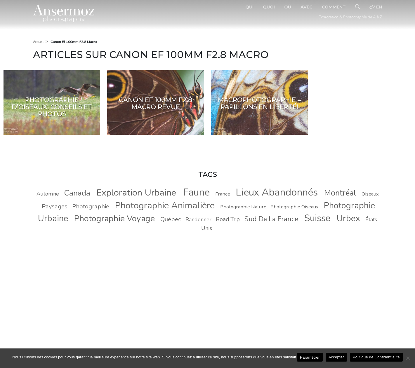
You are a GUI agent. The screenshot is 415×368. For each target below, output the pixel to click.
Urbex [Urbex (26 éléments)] (348, 218)
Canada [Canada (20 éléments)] (77, 193)
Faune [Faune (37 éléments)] (196, 192)
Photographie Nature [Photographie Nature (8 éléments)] (243, 206)
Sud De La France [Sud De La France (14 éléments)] (271, 219)
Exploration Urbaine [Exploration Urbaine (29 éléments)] (136, 192)
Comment (334, 7)
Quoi (269, 7)
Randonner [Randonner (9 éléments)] (198, 219)
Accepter (336, 357)
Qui (249, 7)
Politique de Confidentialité (376, 357)
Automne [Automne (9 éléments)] (48, 193)
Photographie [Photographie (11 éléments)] (90, 206)
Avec (306, 7)
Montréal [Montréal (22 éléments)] (340, 192)
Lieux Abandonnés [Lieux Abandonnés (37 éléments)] (277, 192)
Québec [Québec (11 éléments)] (170, 219)
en (375, 7)
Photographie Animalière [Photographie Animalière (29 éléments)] (165, 205)
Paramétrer (310, 357)
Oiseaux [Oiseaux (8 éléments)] (370, 194)
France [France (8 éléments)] (222, 194)
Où (287, 7)
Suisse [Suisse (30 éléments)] (317, 218)
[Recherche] (357, 7)
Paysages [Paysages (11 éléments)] (54, 206)
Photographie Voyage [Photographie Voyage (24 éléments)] (114, 218)
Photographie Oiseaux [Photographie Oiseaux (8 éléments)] (294, 206)
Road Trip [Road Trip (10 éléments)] (228, 219)
